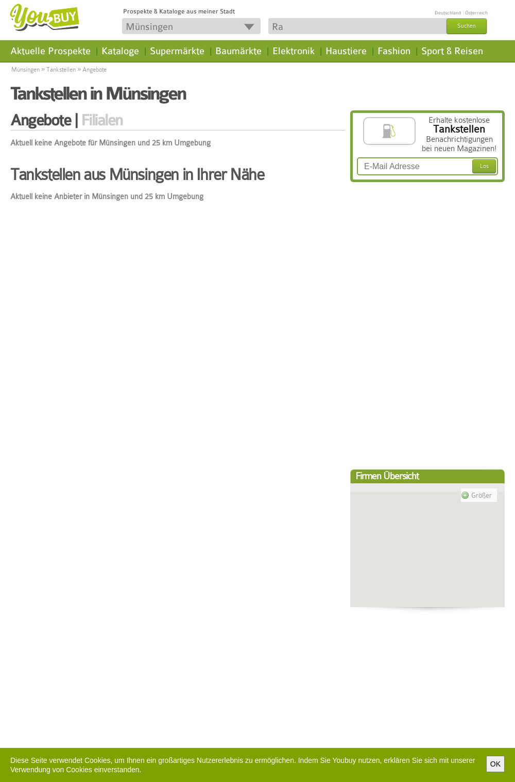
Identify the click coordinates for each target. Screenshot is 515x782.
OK (495, 764)
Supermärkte (177, 51)
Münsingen (25, 69)
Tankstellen (61, 69)
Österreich (476, 12)
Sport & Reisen (452, 51)
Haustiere (346, 51)
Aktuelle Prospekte (50, 51)
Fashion (393, 51)
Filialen (102, 120)
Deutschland (448, 12)
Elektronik (293, 51)
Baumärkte (238, 51)
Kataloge (120, 51)
